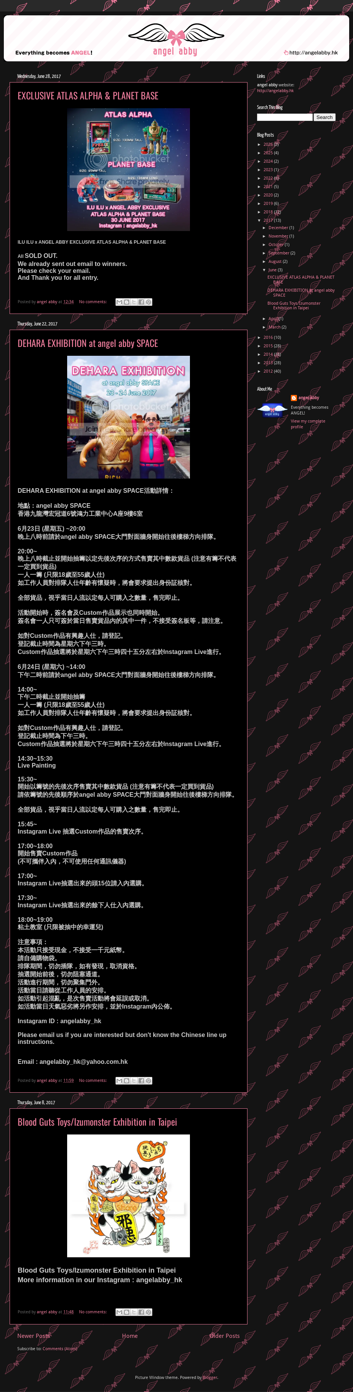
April (274, 318)
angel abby (309, 397)
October (277, 244)
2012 (269, 371)
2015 (269, 345)
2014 (269, 354)
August (276, 261)
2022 (269, 178)
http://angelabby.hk (275, 90)
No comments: (93, 301)
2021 (269, 186)
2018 (269, 212)
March (275, 327)
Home (130, 1336)
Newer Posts (33, 1336)
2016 (269, 337)
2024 (269, 161)
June (273, 270)
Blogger (210, 1377)
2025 (269, 152)
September (279, 253)
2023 (269, 169)
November (279, 236)
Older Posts (224, 1336)
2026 (269, 144)
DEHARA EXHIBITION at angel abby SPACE (88, 343)
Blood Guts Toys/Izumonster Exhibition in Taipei (97, 1121)
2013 (269, 362)
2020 (269, 195)
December (279, 227)
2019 (269, 203)
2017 (269, 220)
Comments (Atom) (60, 1348)
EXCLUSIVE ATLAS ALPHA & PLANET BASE (88, 95)
